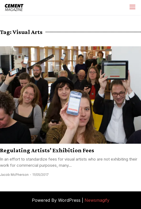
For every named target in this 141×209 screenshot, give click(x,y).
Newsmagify (97, 200)
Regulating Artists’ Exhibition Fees (47, 150)
